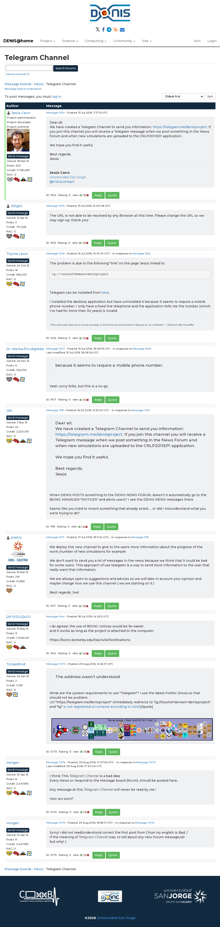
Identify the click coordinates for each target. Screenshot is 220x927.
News (39, 84)
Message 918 (55, 410)
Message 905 (55, 205)
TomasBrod (15, 664)
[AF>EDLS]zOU (18, 617)
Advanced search (18, 74)
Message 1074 (55, 762)
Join (197, 41)
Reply (98, 195)
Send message (18, 156)
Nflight (16, 206)
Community (124, 41)
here (105, 293)
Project (47, 41)
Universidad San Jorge (68, 177)
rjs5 (9, 410)
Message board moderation (23, 88)
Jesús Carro (20, 113)
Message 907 (55, 348)
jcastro (16, 537)
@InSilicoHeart (62, 182)
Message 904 (55, 112)
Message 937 (55, 537)
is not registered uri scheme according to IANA (101, 707)
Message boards (18, 84)
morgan (12, 762)
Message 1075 (55, 822)
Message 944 (55, 616)
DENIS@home (18, 40)
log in (56, 96)
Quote (112, 195)
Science (70, 41)
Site (147, 41)
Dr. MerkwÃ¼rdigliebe (25, 349)
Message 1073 (55, 664)
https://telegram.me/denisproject (180, 127)
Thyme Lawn (17, 254)
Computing (95, 41)
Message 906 (55, 253)
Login (212, 41)
